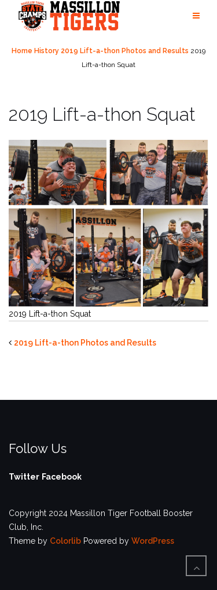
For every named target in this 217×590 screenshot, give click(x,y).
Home (22, 51)
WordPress (152, 541)
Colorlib (65, 541)
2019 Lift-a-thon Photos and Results (125, 51)
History (46, 51)
